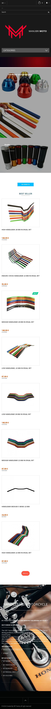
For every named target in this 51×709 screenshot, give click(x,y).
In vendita (25, 184)
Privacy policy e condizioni (13, 650)
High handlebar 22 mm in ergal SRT (16, 553)
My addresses (7, 668)
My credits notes (9, 665)
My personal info (9, 672)
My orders (6, 661)
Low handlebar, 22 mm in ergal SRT (17, 368)
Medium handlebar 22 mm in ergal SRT (18, 460)
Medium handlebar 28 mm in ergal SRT (18, 322)
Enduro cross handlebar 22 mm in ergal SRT (21, 276)
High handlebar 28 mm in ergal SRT (16, 230)
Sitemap (5, 653)
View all (25, 573)
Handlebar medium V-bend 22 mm (16, 507)
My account (6, 658)
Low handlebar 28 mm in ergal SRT (16, 414)
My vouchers (7, 676)
